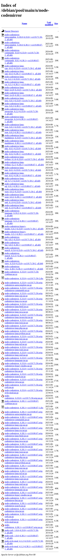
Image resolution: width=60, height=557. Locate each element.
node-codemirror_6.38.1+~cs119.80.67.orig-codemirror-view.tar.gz (24, 510)
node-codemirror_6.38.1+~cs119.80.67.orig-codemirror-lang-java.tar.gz (24, 440)
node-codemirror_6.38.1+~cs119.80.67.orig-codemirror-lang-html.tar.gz (24, 434)
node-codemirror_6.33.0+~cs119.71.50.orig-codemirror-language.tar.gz (24, 359)
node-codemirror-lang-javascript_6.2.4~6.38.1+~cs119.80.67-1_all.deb (21, 119)
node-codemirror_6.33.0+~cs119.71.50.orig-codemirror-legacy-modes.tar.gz (24, 364)
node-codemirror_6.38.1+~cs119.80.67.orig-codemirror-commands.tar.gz (24, 418)
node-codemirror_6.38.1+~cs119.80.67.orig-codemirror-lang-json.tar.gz (24, 450)
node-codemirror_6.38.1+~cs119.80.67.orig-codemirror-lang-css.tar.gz (24, 429)
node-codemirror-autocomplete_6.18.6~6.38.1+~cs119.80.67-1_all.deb (24, 44)
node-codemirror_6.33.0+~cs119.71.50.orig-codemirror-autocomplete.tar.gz (24, 283)
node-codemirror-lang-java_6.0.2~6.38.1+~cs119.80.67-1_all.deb (23, 104)
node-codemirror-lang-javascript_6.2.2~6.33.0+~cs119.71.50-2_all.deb (21, 111)
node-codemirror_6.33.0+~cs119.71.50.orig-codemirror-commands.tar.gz (24, 289)
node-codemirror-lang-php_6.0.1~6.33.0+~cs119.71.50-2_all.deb (23, 147)
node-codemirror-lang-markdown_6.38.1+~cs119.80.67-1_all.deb (23, 142)
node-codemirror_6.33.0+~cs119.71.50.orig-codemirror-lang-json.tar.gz (24, 321)
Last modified (49, 23)
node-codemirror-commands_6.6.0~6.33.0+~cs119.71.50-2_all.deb (22, 52)
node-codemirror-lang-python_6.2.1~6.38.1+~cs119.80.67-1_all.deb (24, 163)
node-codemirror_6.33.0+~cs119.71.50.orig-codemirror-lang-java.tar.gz (24, 310)
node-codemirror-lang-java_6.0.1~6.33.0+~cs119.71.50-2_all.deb (23, 99)
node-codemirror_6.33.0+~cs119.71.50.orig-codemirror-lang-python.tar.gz (24, 332)
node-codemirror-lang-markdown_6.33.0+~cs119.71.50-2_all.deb (23, 136)
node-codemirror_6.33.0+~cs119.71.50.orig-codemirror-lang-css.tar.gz (24, 300)
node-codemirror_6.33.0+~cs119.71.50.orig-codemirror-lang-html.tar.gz (24, 305)
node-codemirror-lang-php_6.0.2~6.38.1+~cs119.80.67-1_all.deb (23, 152)
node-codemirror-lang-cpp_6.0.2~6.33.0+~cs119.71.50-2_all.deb (23, 67)
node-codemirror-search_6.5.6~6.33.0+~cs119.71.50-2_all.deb (24, 249)
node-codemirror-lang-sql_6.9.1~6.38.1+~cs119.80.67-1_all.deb (22, 185)
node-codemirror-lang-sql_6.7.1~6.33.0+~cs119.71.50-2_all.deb (22, 179)
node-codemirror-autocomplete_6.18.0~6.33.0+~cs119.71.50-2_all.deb (24, 37)
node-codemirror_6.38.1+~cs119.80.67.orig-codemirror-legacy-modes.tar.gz (24, 493)
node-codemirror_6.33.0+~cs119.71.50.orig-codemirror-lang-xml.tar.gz (24, 353)
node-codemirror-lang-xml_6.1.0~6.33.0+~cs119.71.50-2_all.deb (23, 201)
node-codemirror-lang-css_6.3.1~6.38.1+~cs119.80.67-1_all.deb (22, 83)
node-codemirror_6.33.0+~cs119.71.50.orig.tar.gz (23, 397)
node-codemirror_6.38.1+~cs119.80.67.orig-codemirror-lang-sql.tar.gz (24, 472)
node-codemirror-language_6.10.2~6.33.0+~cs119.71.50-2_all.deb (22, 213)
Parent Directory (12, 31)
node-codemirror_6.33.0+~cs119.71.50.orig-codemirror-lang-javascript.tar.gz (24, 316)
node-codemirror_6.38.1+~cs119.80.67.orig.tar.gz (23, 526)
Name (24, 23)
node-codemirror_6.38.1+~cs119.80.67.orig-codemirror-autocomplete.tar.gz (24, 413)
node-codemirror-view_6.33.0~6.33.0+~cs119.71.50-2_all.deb (24, 262)
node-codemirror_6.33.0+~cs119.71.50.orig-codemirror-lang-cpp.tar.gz (24, 294)
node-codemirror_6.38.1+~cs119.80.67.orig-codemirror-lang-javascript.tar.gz (24, 445)
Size (56, 23)
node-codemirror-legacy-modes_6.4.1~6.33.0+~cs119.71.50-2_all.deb (24, 227)
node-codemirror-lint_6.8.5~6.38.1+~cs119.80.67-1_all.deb (23, 243)
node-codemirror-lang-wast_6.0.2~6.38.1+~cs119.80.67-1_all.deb (23, 195)
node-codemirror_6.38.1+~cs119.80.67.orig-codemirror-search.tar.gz (24, 504)
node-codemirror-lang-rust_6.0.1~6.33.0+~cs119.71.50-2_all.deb (23, 169)
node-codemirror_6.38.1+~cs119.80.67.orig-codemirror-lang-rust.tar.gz (24, 467)
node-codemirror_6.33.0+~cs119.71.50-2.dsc (24, 278)
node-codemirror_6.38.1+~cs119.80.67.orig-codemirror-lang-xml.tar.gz (24, 483)
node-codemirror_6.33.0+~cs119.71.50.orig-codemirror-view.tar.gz (24, 380)
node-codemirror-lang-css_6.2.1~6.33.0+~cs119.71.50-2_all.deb (22, 78)
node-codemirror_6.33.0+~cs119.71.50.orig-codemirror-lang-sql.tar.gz (24, 343)
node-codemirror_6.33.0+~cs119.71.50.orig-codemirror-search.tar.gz (24, 375)
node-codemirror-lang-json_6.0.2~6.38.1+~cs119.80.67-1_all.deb (23, 131)
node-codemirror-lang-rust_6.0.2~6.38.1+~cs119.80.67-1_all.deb (23, 174)
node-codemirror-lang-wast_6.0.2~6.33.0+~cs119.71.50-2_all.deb (23, 190)
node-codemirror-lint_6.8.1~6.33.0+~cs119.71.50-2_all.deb (23, 238)
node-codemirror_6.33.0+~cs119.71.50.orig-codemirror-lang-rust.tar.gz (24, 337)
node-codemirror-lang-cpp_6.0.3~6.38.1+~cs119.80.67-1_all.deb (23, 72)
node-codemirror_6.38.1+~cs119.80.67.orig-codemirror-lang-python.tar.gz (24, 461)
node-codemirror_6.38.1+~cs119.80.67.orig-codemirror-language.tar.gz (24, 488)
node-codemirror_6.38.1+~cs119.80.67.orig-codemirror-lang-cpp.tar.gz (24, 423)
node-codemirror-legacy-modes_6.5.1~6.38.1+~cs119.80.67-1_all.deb (24, 233)
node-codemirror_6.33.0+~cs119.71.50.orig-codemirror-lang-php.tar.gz (24, 327)
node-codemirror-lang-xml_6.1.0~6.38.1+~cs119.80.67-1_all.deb (23, 206)
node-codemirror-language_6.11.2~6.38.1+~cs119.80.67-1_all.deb (22, 221)
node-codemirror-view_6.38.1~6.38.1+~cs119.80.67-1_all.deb (24, 267)
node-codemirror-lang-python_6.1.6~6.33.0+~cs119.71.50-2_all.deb (24, 158)
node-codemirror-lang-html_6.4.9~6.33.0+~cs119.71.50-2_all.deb (23, 88)
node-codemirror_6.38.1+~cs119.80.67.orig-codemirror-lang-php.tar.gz (24, 456)
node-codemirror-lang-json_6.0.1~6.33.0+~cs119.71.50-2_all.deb (23, 125)
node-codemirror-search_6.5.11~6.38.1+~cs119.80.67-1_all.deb (20, 255)
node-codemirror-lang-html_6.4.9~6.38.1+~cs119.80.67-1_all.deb (23, 94)
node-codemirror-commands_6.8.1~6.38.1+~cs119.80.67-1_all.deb (22, 60)
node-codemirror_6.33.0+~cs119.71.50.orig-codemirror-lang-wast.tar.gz (24, 348)
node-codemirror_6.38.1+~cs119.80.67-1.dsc (24, 408)
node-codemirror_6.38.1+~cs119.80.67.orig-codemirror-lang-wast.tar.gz (24, 477)
